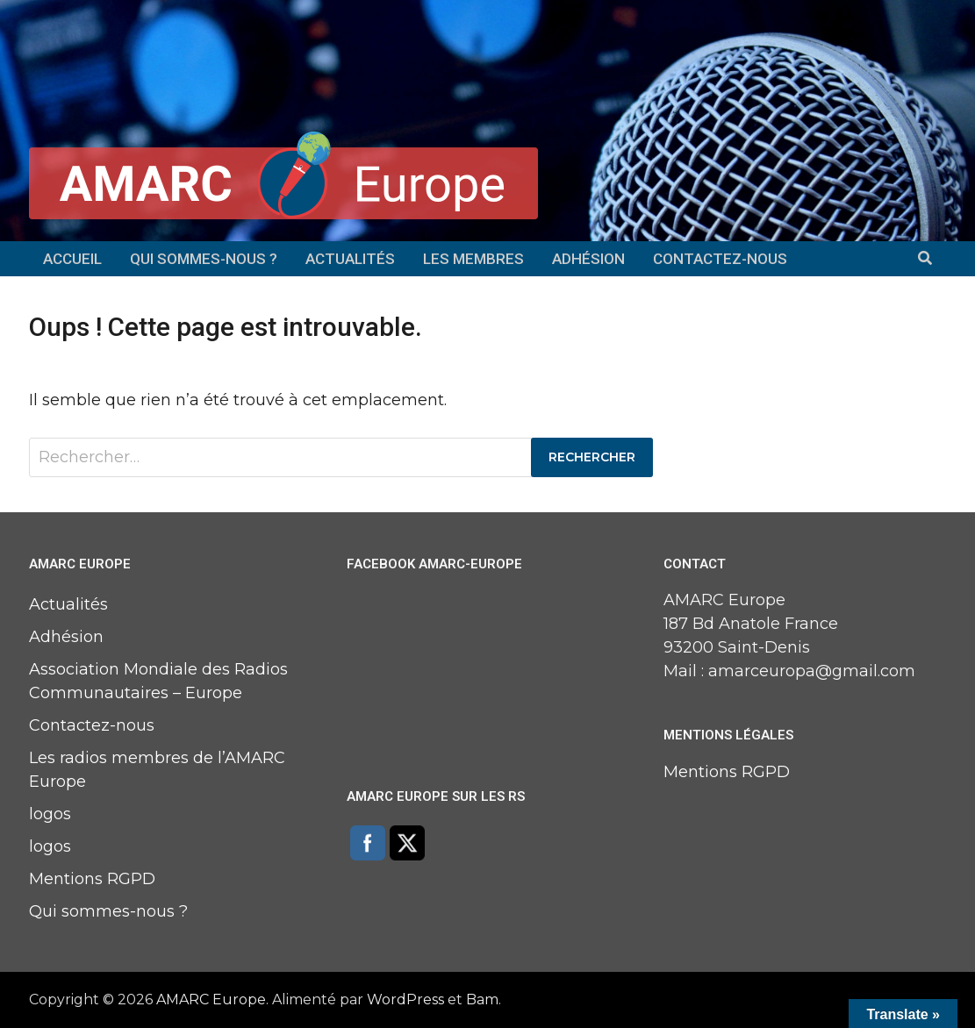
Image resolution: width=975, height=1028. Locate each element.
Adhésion (588, 259)
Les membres (473, 259)
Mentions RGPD (92, 879)
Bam (482, 999)
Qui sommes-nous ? (203, 259)
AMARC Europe (211, 999)
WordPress (405, 999)
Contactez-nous (720, 259)
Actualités (350, 259)
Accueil (72, 259)
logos (50, 814)
